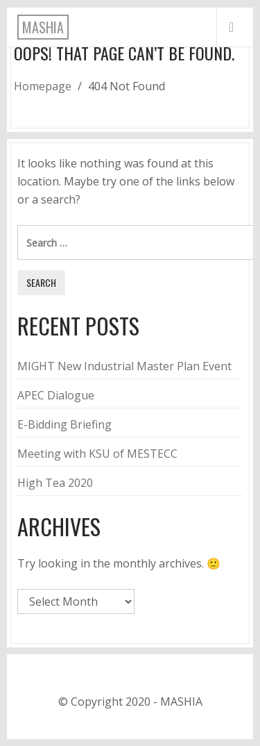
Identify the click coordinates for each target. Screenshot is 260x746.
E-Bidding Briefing (64, 424)
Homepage (42, 86)
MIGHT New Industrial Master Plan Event (124, 366)
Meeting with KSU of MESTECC (97, 453)
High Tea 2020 (55, 482)
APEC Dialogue (55, 395)
